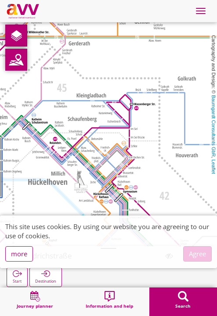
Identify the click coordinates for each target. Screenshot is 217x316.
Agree (197, 253)
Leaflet (213, 166)
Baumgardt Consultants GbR (213, 126)
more (19, 253)
